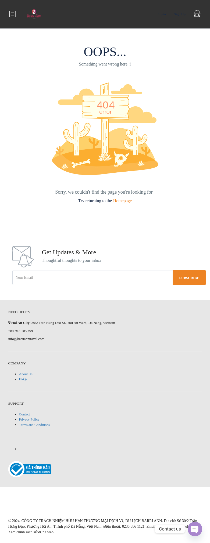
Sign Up (180, 14)
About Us (26, 374)
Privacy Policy (29, 419)
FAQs (23, 379)
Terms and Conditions (34, 425)
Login (162, 14)
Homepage (122, 200)
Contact (24, 414)
